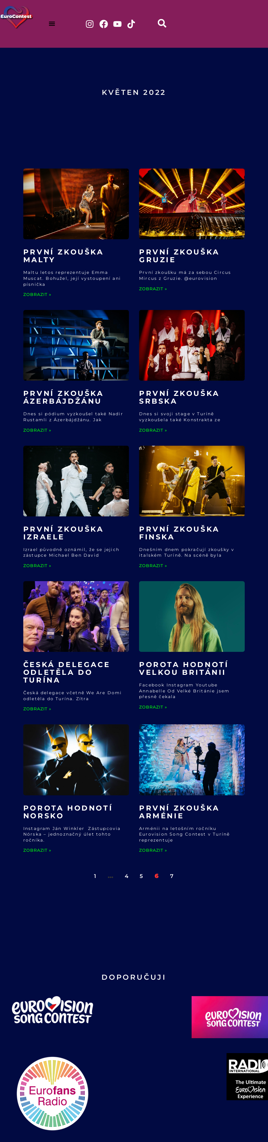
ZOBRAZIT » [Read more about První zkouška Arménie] (153, 851)
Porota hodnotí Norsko (68, 812)
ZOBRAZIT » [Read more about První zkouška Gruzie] (153, 289)
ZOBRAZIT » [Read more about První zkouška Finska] (153, 566)
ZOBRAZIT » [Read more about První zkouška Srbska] (153, 430)
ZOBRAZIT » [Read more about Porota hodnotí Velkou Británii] (153, 707)
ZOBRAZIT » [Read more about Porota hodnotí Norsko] (37, 851)
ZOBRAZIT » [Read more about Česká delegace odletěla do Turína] (37, 709)
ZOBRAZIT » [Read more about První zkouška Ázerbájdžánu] (37, 430)
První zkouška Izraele (63, 533)
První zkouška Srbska (179, 398)
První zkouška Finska (179, 533)
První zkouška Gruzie (179, 256)
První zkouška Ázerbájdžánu (63, 398)
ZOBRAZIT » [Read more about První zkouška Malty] (37, 295)
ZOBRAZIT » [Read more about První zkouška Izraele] (37, 566)
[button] (52, 23)
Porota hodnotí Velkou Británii (184, 669)
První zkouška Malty (63, 256)
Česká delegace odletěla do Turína (66, 673)
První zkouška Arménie (179, 812)
